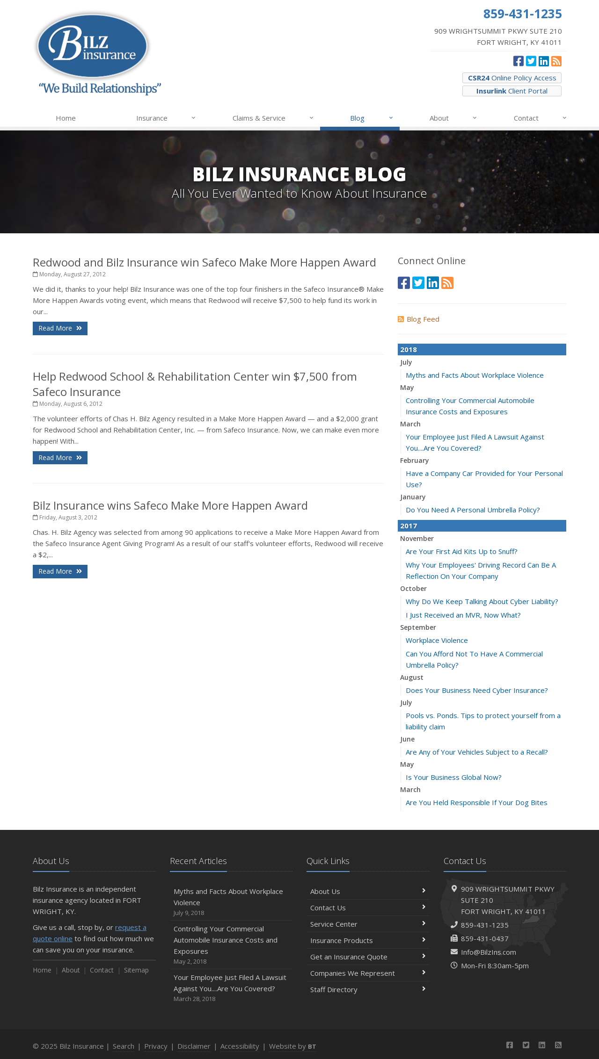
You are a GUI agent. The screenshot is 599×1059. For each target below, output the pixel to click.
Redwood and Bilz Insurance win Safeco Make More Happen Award (204, 262)
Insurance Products (368, 940)
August (412, 677)
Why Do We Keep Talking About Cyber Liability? (482, 601)
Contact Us (368, 907)
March (410, 423)
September (418, 627)
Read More (60, 328)
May (407, 387)
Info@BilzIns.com (488, 952)
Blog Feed (418, 319)
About (454, 118)
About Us (368, 891)
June (407, 739)
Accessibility (239, 1046)
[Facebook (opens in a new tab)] (518, 61)
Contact (541, 118)
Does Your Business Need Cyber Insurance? (477, 690)
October (413, 588)
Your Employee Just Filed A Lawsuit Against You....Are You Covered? (231, 988)
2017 (408, 525)
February (414, 460)
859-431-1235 (485, 924)
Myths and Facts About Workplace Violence (475, 375)
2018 (408, 349)
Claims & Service (273, 118)
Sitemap (136, 969)
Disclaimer (194, 1046)
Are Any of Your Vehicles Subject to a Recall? (477, 751)
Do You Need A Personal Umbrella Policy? (473, 509)
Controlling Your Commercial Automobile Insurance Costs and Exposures (231, 945)
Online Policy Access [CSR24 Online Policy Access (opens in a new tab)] (512, 77)
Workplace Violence (437, 640)
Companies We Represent (368, 973)
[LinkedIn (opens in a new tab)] (544, 61)
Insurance (166, 118)
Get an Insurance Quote (368, 956)
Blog (372, 118)
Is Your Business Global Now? (454, 777)
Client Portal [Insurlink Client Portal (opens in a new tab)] (512, 90)
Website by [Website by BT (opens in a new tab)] (292, 1046)
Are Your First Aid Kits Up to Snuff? (462, 551)
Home (66, 117)
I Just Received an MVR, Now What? (463, 615)
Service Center (368, 924)
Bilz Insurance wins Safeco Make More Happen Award (170, 505)
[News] (556, 61)
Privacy (156, 1046)
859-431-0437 (485, 938)
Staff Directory (368, 989)
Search (123, 1046)
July (406, 362)
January (413, 496)
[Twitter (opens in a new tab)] (531, 61)
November (417, 538)
